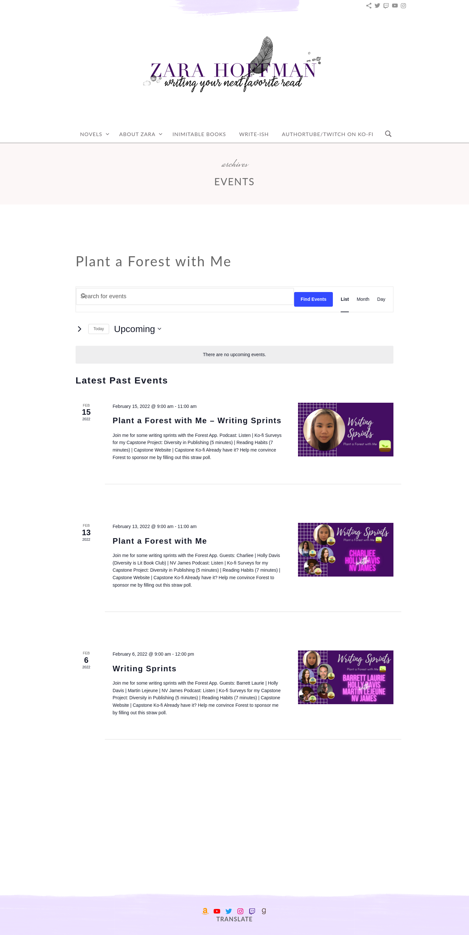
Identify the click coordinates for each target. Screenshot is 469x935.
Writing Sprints (145, 668)
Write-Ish (254, 134)
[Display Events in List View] (345, 299)
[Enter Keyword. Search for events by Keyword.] (185, 296)
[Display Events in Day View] (381, 299)
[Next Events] (79, 329)
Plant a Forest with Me (160, 541)
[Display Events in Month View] (363, 299)
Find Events (313, 299)
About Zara (137, 134)
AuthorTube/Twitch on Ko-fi (327, 134)
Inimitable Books (199, 134)
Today (98, 329)
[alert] (234, 355)
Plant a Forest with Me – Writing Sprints (197, 420)
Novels (91, 134)
